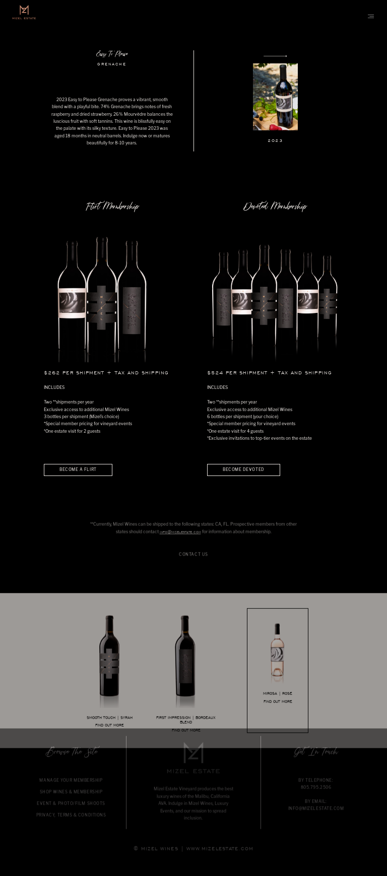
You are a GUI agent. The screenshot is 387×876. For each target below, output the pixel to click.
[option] (193, 100)
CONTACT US (193, 563)
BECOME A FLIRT (78, 469)
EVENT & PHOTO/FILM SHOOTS (71, 812)
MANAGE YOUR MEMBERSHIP (70, 789)
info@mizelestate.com (180, 541)
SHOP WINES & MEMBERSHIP (71, 801)
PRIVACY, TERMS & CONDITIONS (71, 824)
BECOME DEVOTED (244, 469)
